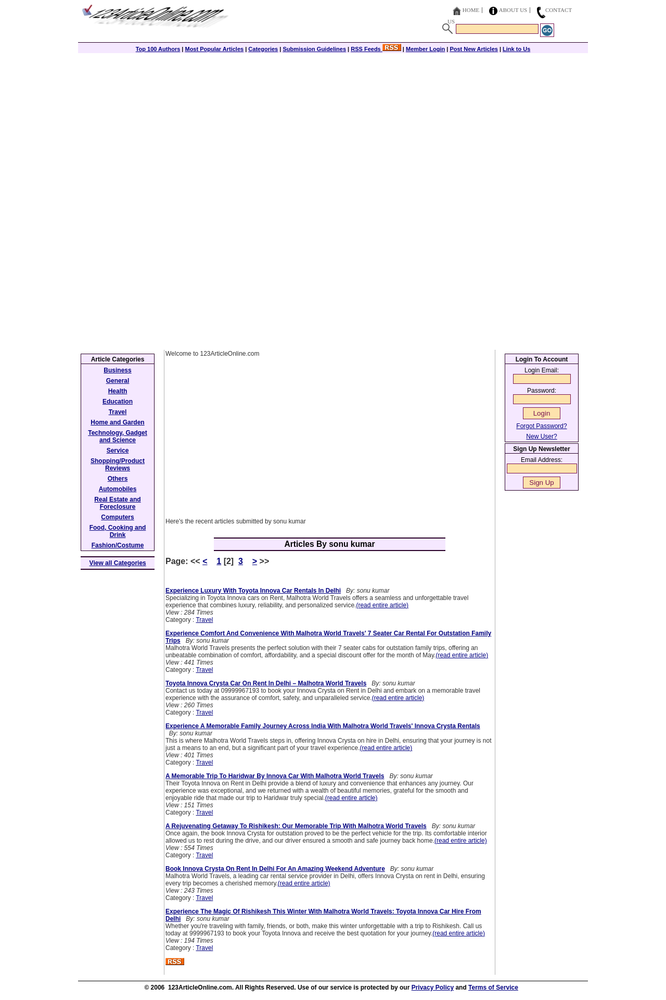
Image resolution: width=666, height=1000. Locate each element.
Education (118, 401)
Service (118, 450)
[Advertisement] (333, 126)
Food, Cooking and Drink (117, 531)
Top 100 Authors (158, 49)
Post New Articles (474, 49)
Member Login (425, 49)
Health (117, 391)
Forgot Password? (541, 426)
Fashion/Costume (118, 545)
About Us (513, 10)
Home (471, 10)
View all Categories (117, 563)
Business (117, 370)
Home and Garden (117, 422)
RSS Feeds (376, 49)
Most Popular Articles (214, 49)
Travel (204, 619)
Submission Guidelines (314, 49)
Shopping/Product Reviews (118, 464)
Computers (117, 517)
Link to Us (516, 49)
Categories (263, 49)
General (118, 380)
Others (118, 478)
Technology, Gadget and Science (117, 436)
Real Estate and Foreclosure (117, 503)
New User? (541, 436)
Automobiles (118, 489)
